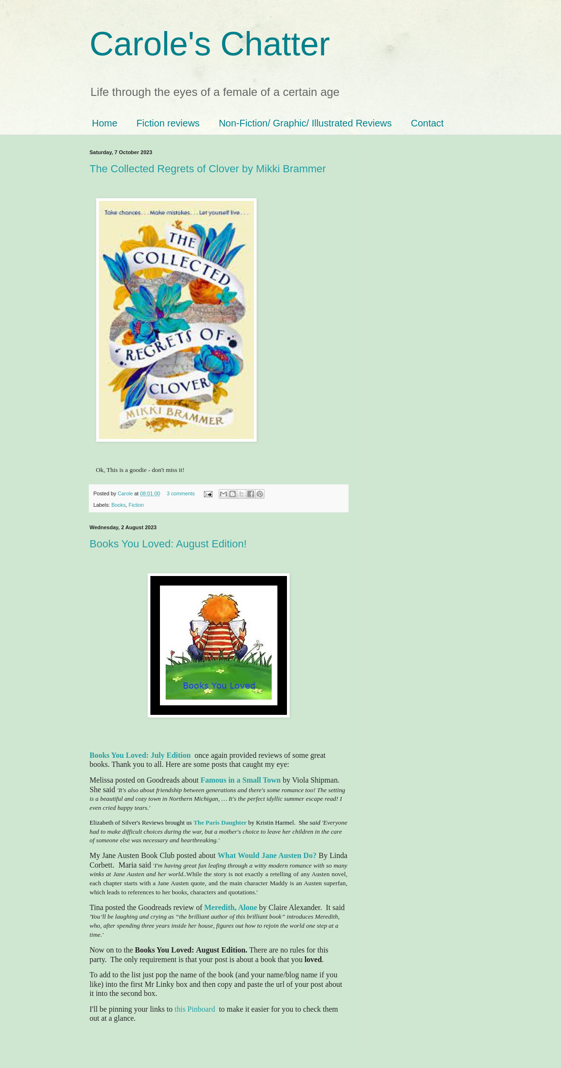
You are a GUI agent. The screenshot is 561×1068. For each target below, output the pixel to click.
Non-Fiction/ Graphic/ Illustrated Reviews (305, 123)
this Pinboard (194, 1009)
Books (118, 505)
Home (104, 123)
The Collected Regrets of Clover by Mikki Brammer (208, 169)
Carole (126, 493)
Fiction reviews (168, 123)
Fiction (136, 505)
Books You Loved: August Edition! (168, 544)
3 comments (181, 493)
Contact (427, 123)
